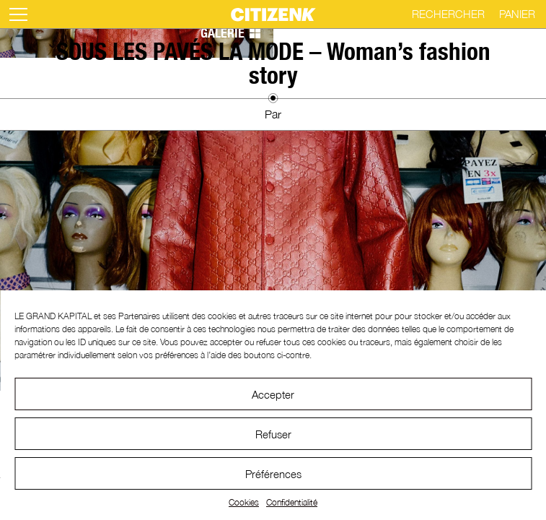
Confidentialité (291, 502)
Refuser (273, 434)
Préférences (273, 473)
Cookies (244, 502)
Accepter (273, 394)
